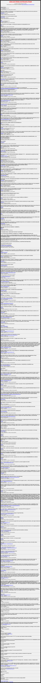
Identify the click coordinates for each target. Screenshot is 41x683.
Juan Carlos (3, 312)
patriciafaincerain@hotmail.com (14, 477)
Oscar (2, 294)
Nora (1, 365)
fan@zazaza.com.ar (7, 594)
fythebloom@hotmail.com (6, 276)
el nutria (2, 303)
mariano (2, 530)
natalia (2, 388)
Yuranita (2, 75)
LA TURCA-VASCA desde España (6, 245)
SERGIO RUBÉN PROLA (5, 505)
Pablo (2, 71)
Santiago (2, 67)
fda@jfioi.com (10, 633)
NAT (1, 25)
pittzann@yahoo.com (5, 281)
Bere (1, 560)
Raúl (1, 114)
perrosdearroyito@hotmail (11, 416)
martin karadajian (3, 570)
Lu (1, 276)
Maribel (2, 35)
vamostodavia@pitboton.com (8, 462)
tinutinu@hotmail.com (7, 407)
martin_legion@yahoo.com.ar (10, 272)
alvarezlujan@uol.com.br (6, 624)
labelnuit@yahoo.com (6, 522)
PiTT (1, 440)
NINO (2, 500)
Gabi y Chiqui (3, 399)
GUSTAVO (2, 180)
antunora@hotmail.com (6, 365)
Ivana (2, 286)
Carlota (2, 534)
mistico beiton (3, 79)
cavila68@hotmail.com (8, 566)
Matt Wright (11, 681)
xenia (1, 298)
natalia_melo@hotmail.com (7, 481)
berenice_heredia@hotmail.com (8, 560)
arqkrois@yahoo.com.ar (10, 668)
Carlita (2, 590)
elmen (2, 453)
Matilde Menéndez (4, 547)
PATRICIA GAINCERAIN (4, 477)
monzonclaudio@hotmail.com (8, 585)
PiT (1, 281)
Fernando (2, 407)
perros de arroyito (3, 416)
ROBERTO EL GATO (4, 252)
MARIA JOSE (3, 165)
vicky (1, 109)
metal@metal (5, 326)
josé (1, 213)
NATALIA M (2, 261)
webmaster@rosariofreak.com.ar (10, 509)
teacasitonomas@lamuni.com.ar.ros (10, 665)
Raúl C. (2, 62)
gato (1, 45)
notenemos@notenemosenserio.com (14, 394)
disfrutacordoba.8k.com (4, 394)
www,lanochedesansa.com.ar (5, 119)
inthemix (2, 462)
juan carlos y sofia (3, 290)
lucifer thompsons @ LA (4, 577)
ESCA (2, 228)
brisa (1, 40)
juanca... (2, 170)
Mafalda (2, 517)
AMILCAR (2, 352)
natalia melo (3, 513)
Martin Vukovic (3, 272)
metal (2, 326)
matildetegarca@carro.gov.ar (11, 547)
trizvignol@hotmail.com (7, 347)
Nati (1, 84)
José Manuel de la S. (4, 265)
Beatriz (2, 347)
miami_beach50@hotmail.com (5, 100)
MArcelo (2, 384)
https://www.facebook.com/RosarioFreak (28, 4)
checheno (2, 128)
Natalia (2, 307)
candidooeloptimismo (7, 530)
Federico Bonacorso (4, 104)
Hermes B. (2, 202)
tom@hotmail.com (10, 543)
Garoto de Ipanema (4, 411)
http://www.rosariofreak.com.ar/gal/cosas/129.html (9, 88)
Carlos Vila (2, 566)
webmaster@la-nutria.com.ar (8, 303)
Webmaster (2, 509)
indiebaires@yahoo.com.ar (7, 317)
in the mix (2, 526)
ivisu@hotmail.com (6, 286)
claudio (2, 585)
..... (2, 339)
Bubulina (2, 133)
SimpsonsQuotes (3, 543)
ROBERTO (2, 218)
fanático (2, 594)
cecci (1, 58)
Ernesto (2, 256)
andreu (2, 50)
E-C (1, 123)
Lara (1, 522)
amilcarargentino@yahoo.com (9, 352)
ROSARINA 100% (3, 175)
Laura (2, 317)
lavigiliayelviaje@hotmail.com (7, 298)
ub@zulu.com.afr (9, 660)
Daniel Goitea (3, 223)
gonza (2, 160)
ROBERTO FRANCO (4, 155)
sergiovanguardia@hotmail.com (14, 505)
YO (1, 339)
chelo (1, 30)
